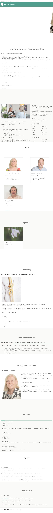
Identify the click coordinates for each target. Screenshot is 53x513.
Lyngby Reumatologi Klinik (9, 4)
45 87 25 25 (50, 1)
